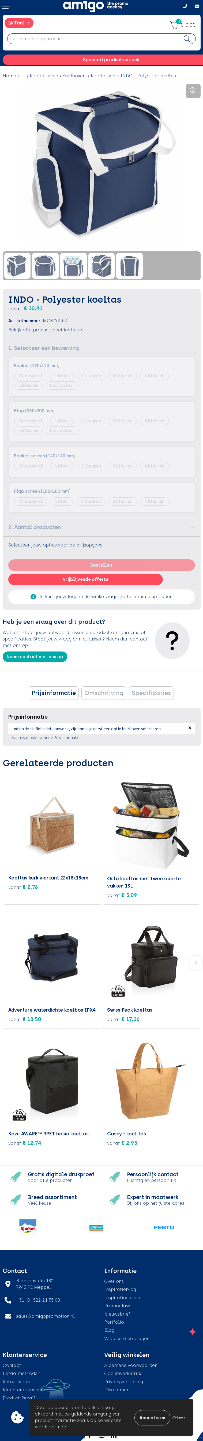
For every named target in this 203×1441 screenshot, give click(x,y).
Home (9, 75)
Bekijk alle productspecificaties (45, 329)
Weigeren (179, 1417)
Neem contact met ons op (35, 656)
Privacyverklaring (123, 1381)
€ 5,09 (122, 894)
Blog (109, 1329)
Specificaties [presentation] (151, 693)
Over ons (114, 1280)
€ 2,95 (122, 1142)
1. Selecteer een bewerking (43, 348)
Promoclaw (117, 1305)
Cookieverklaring (123, 1372)
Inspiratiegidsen (122, 1296)
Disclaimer (116, 1389)
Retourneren (16, 1381)
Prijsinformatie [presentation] (54, 693)
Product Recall (19, 1397)
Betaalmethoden (21, 1372)
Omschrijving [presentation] (103, 693)
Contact (12, 1364)
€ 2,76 (23, 887)
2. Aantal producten (34, 527)
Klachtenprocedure (24, 1389)
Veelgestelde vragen (126, 1337)
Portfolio (114, 1321)
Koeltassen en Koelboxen (57, 75)
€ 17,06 (123, 1018)
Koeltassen (103, 75)
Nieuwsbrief (117, 1313)
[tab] (54, 693)
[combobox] (93, 38)
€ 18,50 (24, 1018)
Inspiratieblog (120, 1288)
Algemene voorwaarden (130, 1364)
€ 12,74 (25, 1142)
